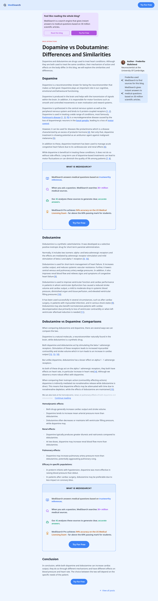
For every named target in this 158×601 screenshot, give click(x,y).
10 (87, 258)
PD (68, 117)
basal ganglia (82, 120)
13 (54, 354)
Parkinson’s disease (51, 117)
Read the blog (57, 33)
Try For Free (146, 5)
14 (95, 371)
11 (82, 312)
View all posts (107, 590)
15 (112, 389)
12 (51, 354)
